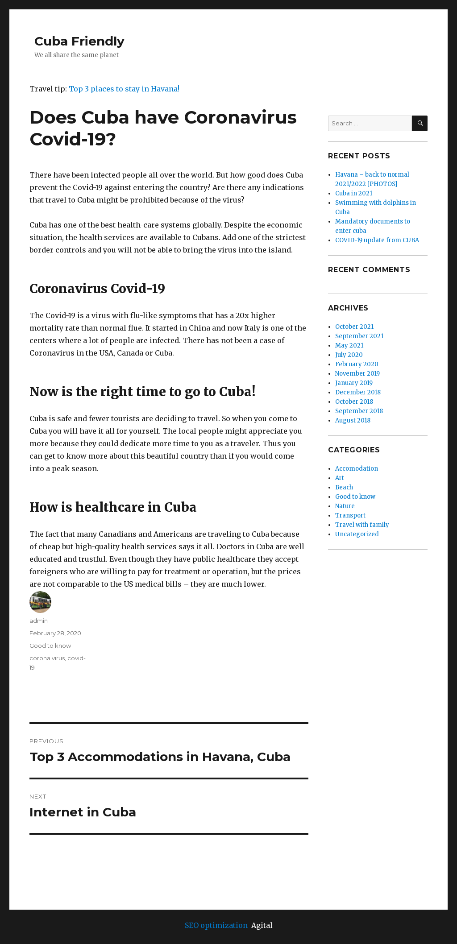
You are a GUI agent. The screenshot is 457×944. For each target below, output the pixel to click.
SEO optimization (216, 925)
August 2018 (352, 420)
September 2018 (359, 411)
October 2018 (354, 402)
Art (339, 478)
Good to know (50, 645)
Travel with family (362, 525)
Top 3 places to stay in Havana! (124, 88)
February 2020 (356, 364)
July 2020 (349, 355)
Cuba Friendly (79, 41)
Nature (345, 506)
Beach (344, 487)
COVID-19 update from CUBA (377, 240)
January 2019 (354, 383)
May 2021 (349, 345)
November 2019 (357, 373)
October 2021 (354, 327)
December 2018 (358, 392)
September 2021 (359, 336)
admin (38, 620)
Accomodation (356, 468)
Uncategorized (357, 534)
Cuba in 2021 (353, 193)
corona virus (47, 658)
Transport (350, 515)
